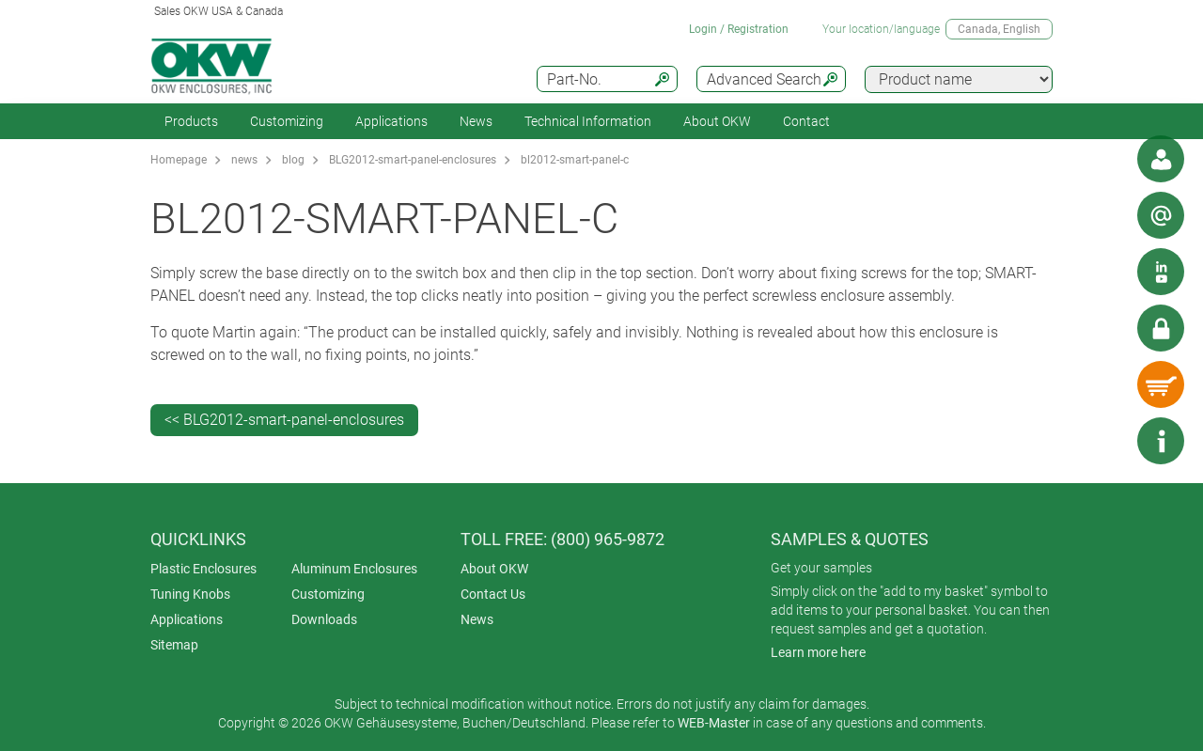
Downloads (324, 619)
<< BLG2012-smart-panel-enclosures (284, 420)
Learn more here (818, 652)
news (244, 159)
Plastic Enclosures (203, 568)
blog (293, 159)
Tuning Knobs (190, 594)
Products (191, 121)
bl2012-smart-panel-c (575, 159)
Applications (391, 121)
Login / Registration (739, 29)
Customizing (286, 121)
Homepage (178, 159)
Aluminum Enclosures (354, 568)
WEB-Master (714, 722)
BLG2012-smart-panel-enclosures (412, 159)
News (476, 121)
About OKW (494, 568)
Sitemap (174, 644)
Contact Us (493, 594)
